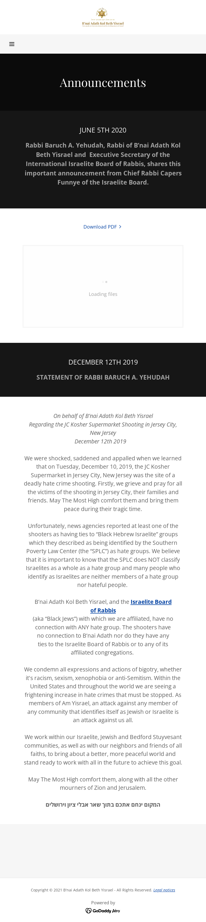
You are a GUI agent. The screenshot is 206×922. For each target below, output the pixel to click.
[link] (103, 17)
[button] (11, 44)
